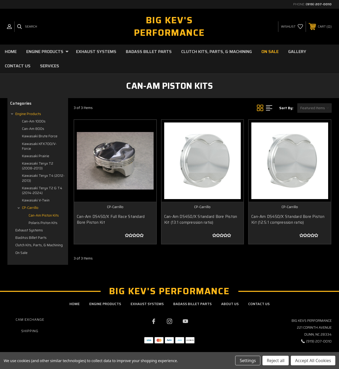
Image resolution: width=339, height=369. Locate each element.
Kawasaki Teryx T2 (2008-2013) (37, 166)
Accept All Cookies (313, 360)
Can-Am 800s (33, 128)
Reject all (275, 360)
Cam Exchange (30, 319)
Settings (248, 360)
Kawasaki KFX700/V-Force (39, 146)
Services (49, 66)
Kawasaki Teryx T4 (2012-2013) (43, 178)
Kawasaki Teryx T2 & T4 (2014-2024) (42, 190)
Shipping (29, 331)
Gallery (297, 51)
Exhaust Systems (96, 51)
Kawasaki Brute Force (39, 136)
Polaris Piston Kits (43, 223)
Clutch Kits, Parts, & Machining (216, 51)
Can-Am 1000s (34, 121)
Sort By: (286, 108)
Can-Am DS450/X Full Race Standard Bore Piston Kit (111, 219)
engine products (105, 304)
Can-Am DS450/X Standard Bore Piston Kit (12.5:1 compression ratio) (287, 219)
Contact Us (17, 66)
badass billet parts (192, 304)
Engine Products (47, 51)
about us (230, 304)
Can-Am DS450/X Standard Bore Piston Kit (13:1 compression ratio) (200, 219)
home (74, 304)
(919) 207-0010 (319, 4)
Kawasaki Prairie (35, 156)
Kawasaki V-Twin (36, 200)
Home (11, 51)
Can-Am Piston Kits (44, 215)
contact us (259, 304)
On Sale (270, 51)
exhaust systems (147, 304)
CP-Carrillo (30, 207)
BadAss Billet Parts (149, 51)
